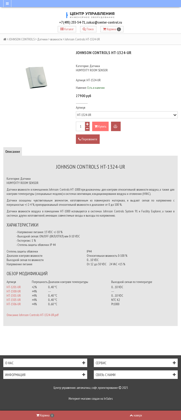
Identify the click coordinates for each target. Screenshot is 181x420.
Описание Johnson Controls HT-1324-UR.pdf (32, 315)
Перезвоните (87, 139)
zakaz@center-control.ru (104, 22)
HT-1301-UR (14, 295)
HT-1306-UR (14, 304)
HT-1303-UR (14, 300)
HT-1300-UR (14, 291)
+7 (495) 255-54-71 (72, 22)
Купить (100, 126)
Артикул (80, 107)
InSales (108, 398)
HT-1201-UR (14, 287)
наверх (136, 415)
